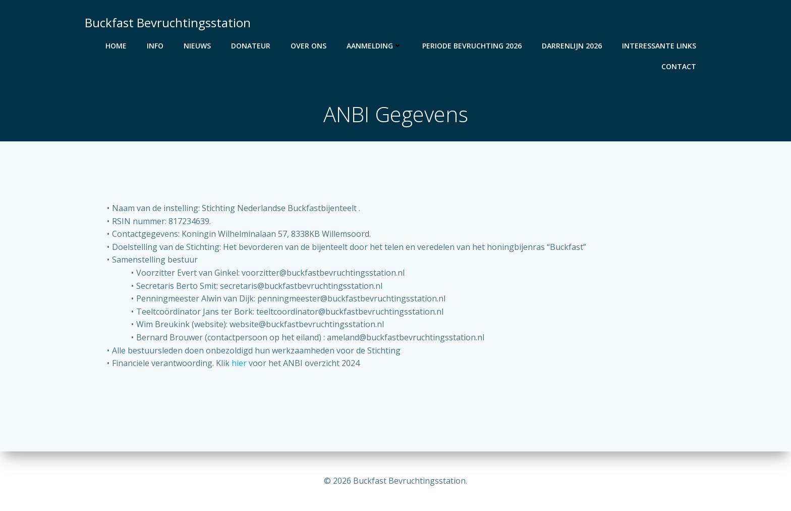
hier (239, 363)
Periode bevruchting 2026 (472, 45)
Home (116, 45)
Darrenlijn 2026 (572, 45)
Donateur (250, 45)
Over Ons (308, 45)
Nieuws (197, 45)
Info (155, 45)
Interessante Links (659, 45)
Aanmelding (374, 45)
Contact (678, 66)
